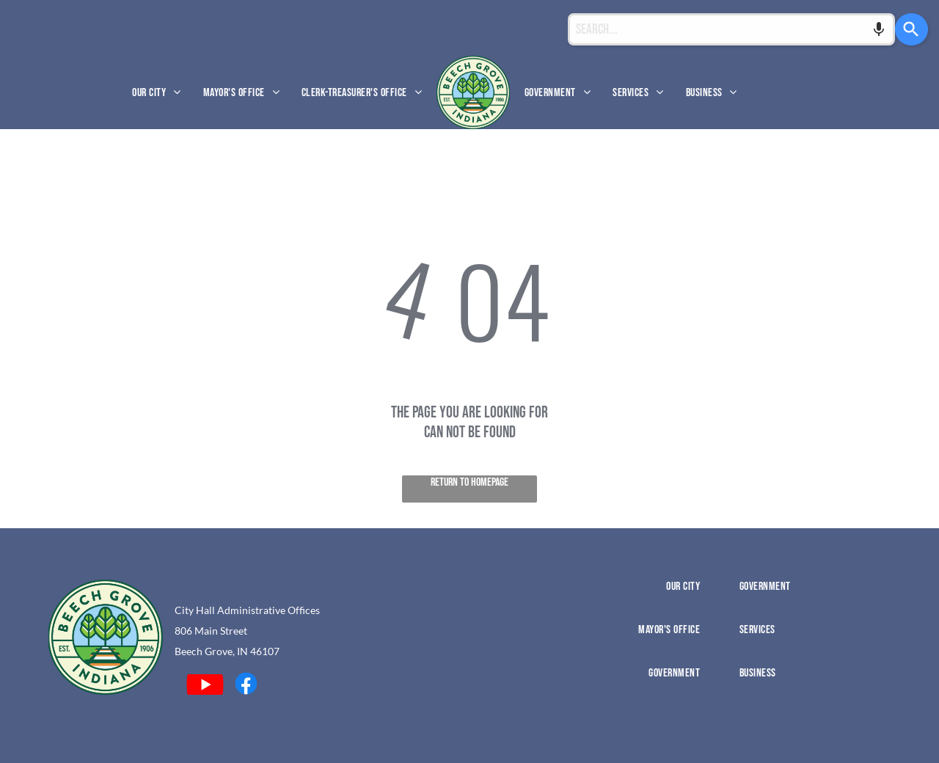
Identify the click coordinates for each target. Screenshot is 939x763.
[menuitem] (156, 92)
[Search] (911, 29)
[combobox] (731, 29)
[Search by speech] (878, 29)
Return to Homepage (469, 482)
